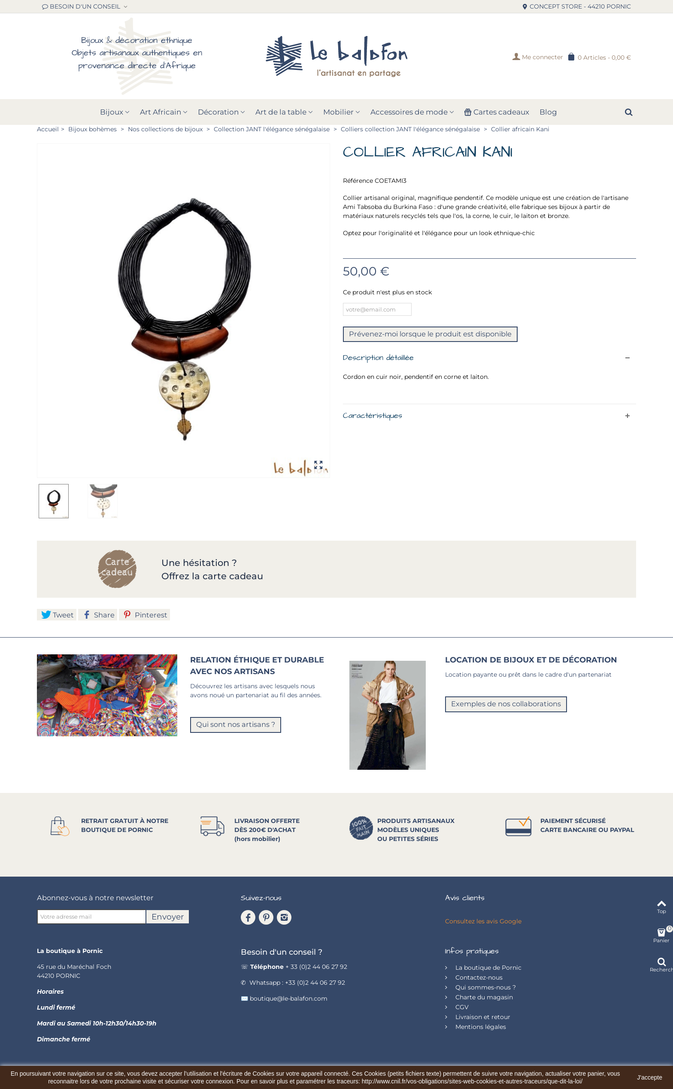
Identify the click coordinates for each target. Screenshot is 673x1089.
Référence (358, 181)
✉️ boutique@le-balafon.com (284, 998)
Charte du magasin (483, 997)
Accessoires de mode (409, 112)
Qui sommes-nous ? (485, 987)
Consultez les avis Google (483, 921)
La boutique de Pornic (487, 967)
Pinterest (145, 615)
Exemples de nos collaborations (506, 703)
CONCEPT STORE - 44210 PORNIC (576, 6)
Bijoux (111, 112)
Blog (548, 112)
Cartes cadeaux (496, 112)
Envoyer (168, 917)
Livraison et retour (482, 1017)
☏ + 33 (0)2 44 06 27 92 (294, 967)
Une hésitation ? (200, 562)
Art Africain (160, 112)
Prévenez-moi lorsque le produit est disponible (430, 334)
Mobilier (338, 112)
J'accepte (649, 1077)
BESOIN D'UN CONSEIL (82, 6)
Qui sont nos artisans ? (235, 724)
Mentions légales (480, 1027)
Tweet (57, 615)
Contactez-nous (478, 977)
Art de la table (280, 112)
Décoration (218, 112)
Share (98, 615)
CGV (461, 1007)
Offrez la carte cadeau (212, 576)
